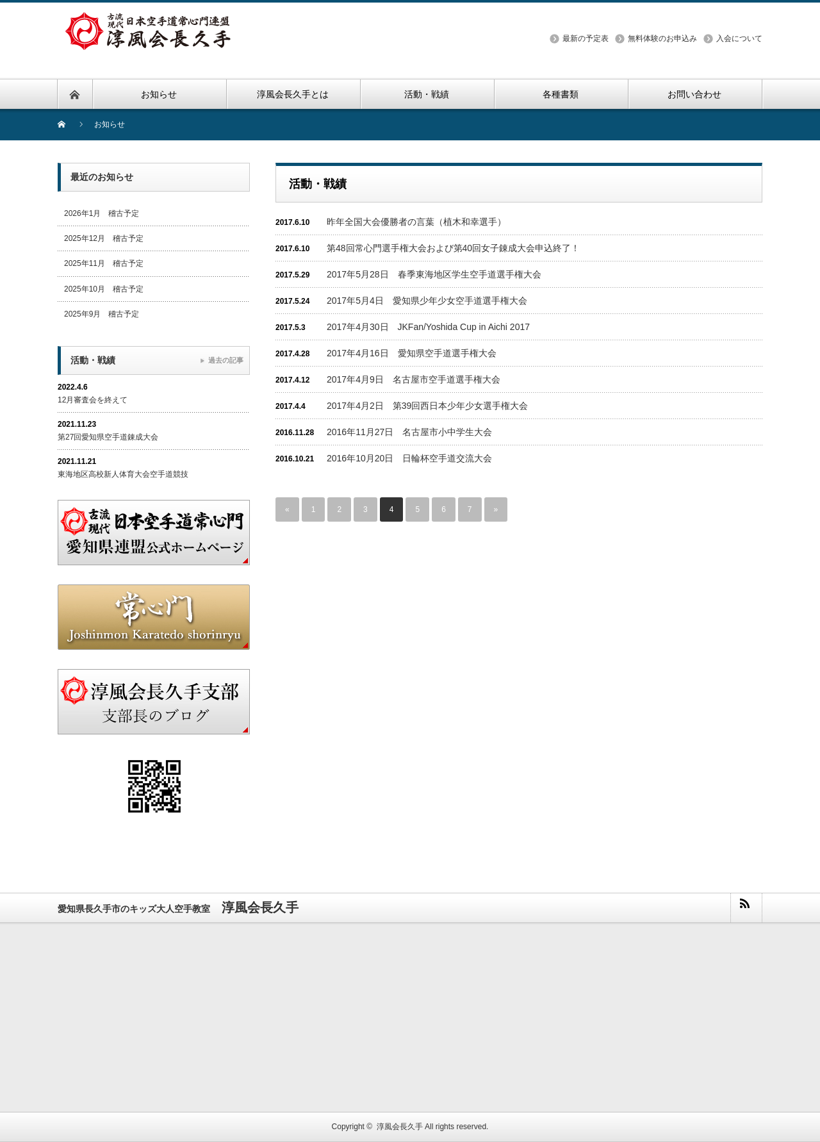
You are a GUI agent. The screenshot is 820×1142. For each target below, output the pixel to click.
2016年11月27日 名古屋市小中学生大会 (409, 432)
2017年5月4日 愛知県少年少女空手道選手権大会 (427, 300)
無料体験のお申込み (662, 38)
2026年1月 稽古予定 (101, 213)
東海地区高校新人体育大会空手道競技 (123, 474)
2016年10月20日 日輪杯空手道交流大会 (409, 458)
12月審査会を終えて (92, 399)
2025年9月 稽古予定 (101, 314)
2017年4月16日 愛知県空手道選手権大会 (411, 353)
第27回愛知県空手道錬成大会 (108, 437)
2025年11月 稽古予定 (104, 263)
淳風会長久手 (400, 1126)
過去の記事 (225, 360)
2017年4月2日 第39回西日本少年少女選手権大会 (427, 406)
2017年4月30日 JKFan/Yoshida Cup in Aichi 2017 (428, 327)
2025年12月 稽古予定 (104, 238)
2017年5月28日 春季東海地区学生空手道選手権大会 (434, 274)
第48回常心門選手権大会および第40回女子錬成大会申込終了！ (453, 248)
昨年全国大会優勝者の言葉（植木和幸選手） (416, 222)
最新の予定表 (585, 38)
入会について (739, 38)
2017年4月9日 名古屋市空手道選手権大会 (413, 379)
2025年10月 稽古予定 (104, 289)
